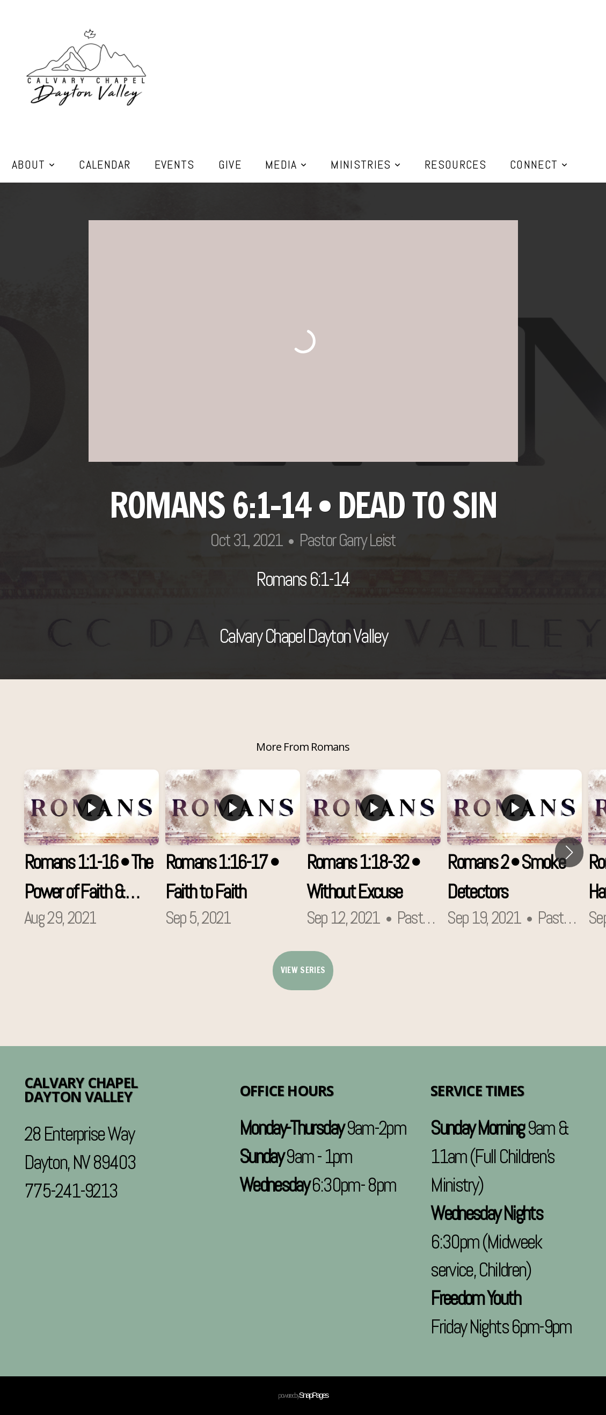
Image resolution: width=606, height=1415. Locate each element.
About (33, 164)
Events (175, 164)
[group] (91, 852)
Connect (539, 164)
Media (286, 164)
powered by (302, 1395)
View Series (303, 970)
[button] (569, 852)
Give (230, 164)
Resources (455, 164)
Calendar (105, 164)
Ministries (366, 164)
